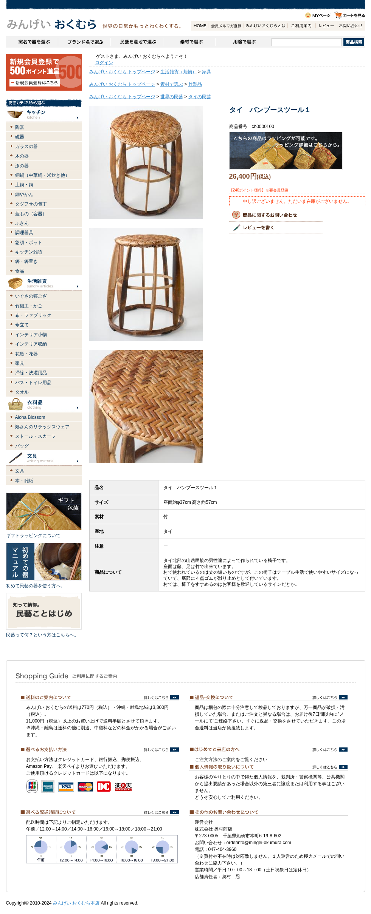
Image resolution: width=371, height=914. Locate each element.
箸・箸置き (26, 261)
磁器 (19, 136)
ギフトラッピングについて (33, 535)
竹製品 (195, 84)
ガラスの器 (26, 146)
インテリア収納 (31, 344)
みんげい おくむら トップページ (122, 71)
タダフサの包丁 (31, 204)
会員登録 (226, 26)
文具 (19, 471)
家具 (19, 363)
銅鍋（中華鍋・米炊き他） (42, 175)
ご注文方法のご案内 (215, 759)
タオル (22, 392)
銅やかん (24, 194)
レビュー (326, 26)
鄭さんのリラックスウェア (42, 426)
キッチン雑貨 (28, 252)
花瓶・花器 (26, 354)
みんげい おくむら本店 (76, 903)
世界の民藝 (171, 96)
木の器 (22, 156)
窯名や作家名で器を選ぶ (32, 42)
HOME (199, 26)
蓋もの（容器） (31, 213)
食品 (19, 271)
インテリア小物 (31, 334)
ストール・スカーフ (35, 436)
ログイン (104, 62)
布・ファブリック (33, 315)
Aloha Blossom (30, 417)
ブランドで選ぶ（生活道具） (84, 42)
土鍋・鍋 (24, 184)
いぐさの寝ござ (31, 296)
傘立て (22, 324)
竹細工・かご (28, 306)
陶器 (19, 127)
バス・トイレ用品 (33, 382)
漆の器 (22, 165)
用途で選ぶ (243, 42)
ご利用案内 (301, 26)
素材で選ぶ (189, 42)
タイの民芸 (199, 96)
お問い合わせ (351, 26)
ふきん (22, 223)
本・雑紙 (24, 480)
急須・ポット (28, 242)
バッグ (22, 446)
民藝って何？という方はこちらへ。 (42, 635)
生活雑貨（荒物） (178, 71)
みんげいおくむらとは (265, 26)
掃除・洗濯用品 (31, 372)
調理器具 (24, 232)
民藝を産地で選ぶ (136, 42)
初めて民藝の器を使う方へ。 (35, 585)
